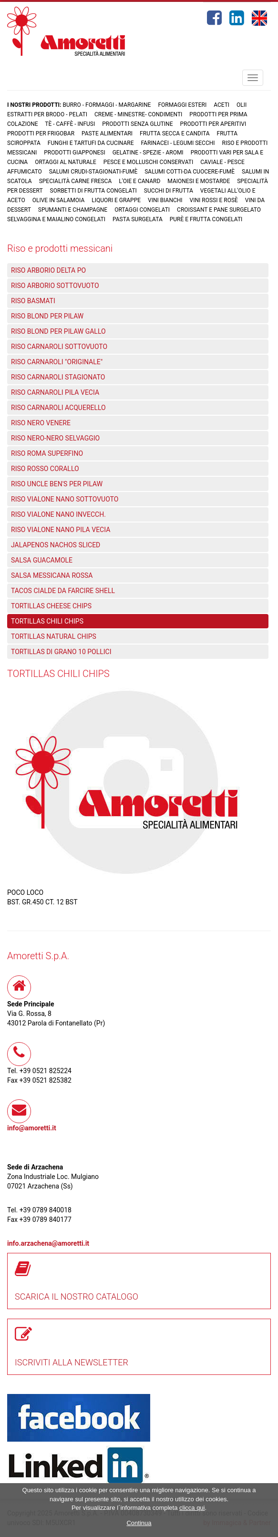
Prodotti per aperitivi (213, 124)
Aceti (221, 105)
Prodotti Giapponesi (74, 152)
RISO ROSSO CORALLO (45, 468)
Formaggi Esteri (182, 105)
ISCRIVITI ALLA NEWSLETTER (71, 1362)
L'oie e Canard (139, 181)
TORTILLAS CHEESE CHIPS (51, 606)
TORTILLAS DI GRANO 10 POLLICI (61, 652)
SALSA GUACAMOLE (41, 560)
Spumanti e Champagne (72, 209)
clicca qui (192, 1507)
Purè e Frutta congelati (206, 219)
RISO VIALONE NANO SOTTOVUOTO (64, 499)
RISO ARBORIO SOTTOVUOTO (55, 285)
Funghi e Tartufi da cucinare (91, 143)
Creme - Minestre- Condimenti (138, 114)
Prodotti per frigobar (40, 133)
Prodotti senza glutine (137, 124)
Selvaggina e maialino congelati (56, 219)
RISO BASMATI (33, 301)
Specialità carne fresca (75, 181)
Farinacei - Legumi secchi (178, 143)
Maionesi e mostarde (198, 181)
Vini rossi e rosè (214, 200)
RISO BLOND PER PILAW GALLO (58, 331)
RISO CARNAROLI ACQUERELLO (58, 407)
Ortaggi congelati (142, 209)
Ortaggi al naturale (65, 162)
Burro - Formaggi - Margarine (106, 105)
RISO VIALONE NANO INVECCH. (58, 514)
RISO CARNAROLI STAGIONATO (58, 377)
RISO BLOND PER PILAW (47, 316)
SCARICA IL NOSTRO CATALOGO (76, 1296)
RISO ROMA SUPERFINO (47, 453)
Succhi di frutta (168, 190)
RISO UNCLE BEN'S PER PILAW (57, 484)
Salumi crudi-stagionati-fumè (93, 171)
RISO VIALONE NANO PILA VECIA (60, 529)
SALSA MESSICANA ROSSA (52, 575)
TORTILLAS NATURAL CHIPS (53, 636)
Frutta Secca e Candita (174, 133)
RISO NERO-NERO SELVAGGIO (55, 438)
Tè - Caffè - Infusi (70, 124)
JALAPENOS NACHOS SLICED (55, 545)
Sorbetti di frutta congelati (93, 190)
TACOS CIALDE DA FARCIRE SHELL (63, 590)
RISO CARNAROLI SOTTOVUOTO (59, 346)
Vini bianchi (165, 200)
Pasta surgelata (138, 219)
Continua (138, 1523)
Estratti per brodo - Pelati (47, 114)
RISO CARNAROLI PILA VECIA (55, 392)
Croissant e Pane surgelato (219, 209)
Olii (242, 105)
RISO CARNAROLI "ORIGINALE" (57, 362)
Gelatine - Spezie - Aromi (148, 152)
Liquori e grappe (116, 200)
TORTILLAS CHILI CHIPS (47, 621)
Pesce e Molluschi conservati (148, 162)
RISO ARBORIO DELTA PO (48, 270)
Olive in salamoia (58, 200)
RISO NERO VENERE (41, 423)
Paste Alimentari (107, 133)
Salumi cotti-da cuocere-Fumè (189, 171)
